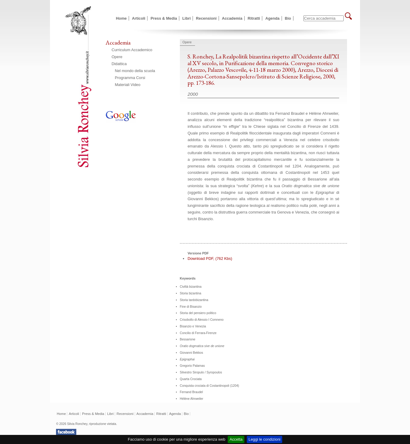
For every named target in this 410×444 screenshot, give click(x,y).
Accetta (236, 439)
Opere (117, 57)
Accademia (232, 18)
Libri (186, 18)
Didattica (119, 63)
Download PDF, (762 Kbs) (209, 258)
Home (121, 18)
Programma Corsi (130, 77)
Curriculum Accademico (132, 50)
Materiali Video (127, 84)
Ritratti (254, 18)
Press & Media (163, 18)
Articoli (138, 18)
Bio (288, 18)
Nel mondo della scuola (135, 70)
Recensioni (206, 18)
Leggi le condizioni (264, 439)
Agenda (272, 18)
